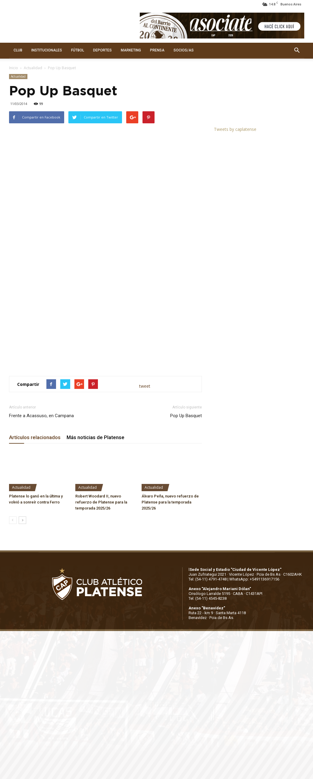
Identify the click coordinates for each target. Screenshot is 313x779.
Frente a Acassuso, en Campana (41, 415)
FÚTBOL (77, 50)
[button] (297, 50)
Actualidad (33, 67)
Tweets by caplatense (235, 129)
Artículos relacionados (35, 437)
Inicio (13, 67)
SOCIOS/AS (184, 50)
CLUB (18, 50)
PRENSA (157, 50)
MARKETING (131, 50)
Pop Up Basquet (186, 415)
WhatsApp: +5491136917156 (254, 579)
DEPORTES (102, 50)
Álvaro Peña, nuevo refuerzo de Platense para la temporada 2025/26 (170, 502)
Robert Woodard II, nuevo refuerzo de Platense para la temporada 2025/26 (101, 502)
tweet (144, 386)
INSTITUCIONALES (46, 50)
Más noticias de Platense (95, 437)
